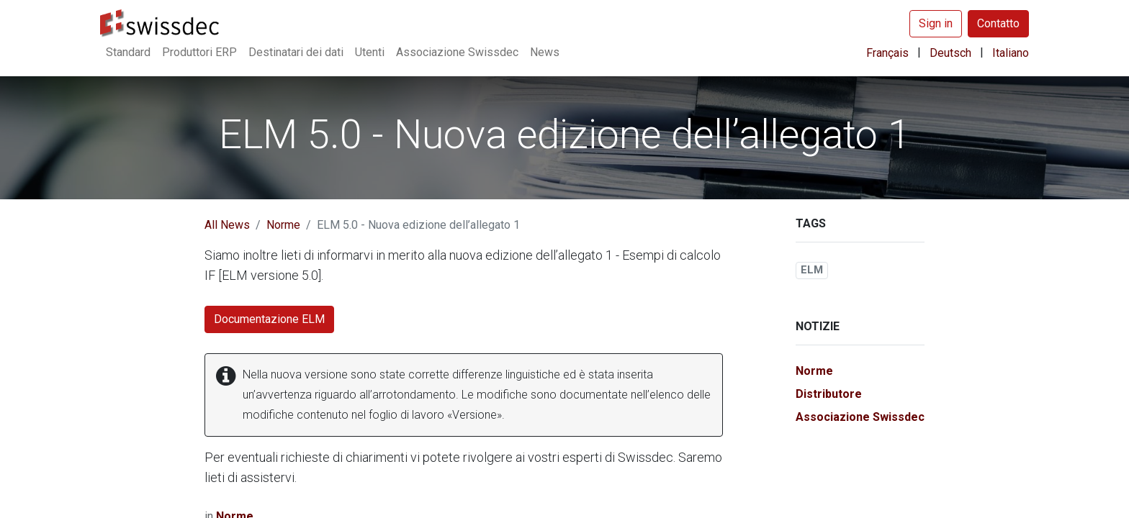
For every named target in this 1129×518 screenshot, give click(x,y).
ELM (812, 269)
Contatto (998, 23)
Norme (283, 225)
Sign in (936, 23)
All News (227, 225)
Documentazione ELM (269, 319)
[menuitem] (128, 52)
